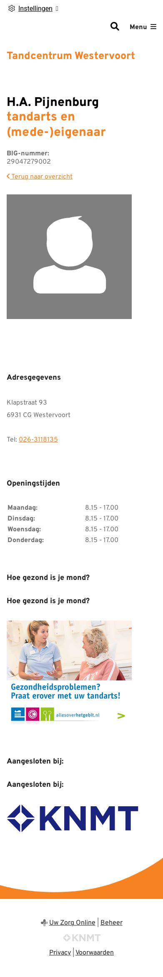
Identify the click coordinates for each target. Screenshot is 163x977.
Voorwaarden (94, 953)
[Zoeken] (114, 27)
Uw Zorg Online (72, 923)
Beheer (111, 923)
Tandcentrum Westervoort (71, 56)
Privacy (60, 953)
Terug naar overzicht (40, 177)
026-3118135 (38, 440)
